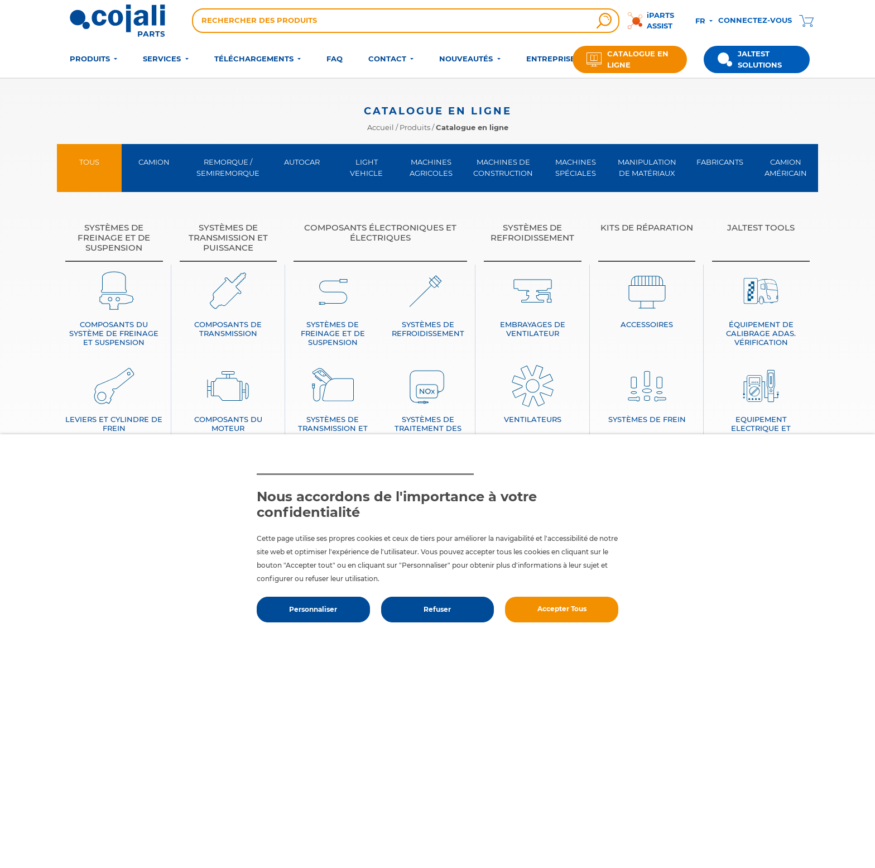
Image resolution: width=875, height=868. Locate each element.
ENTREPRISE (550, 58)
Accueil (380, 127)
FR (701, 20)
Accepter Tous (561, 609)
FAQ (334, 58)
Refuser (437, 609)
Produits (415, 127)
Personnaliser (313, 609)
